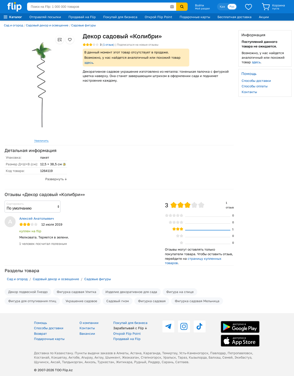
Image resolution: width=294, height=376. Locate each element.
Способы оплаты (255, 86)
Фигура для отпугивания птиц (32, 301)
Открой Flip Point (158, 17)
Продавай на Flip (82, 17)
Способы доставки (256, 81)
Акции (264, 17)
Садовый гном (117, 301)
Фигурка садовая (152, 301)
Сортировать (15, 203)
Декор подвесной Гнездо (28, 292)
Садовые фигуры (83, 25)
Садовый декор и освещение (47, 25)
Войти (199, 5)
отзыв (108, 44)
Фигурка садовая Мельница (197, 301)
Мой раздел (202, 8)
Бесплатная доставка (235, 17)
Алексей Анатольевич (36, 218)
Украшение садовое (81, 301)
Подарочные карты (195, 17)
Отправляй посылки (45, 17)
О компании (89, 323)
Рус (232, 6)
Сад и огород (13, 25)
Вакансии (87, 333)
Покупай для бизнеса (120, 17)
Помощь (40, 323)
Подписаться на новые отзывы (137, 44)
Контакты (249, 92)
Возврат (40, 333)
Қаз (222, 6)
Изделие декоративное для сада (131, 292)
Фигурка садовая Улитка (76, 292)
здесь (88, 62)
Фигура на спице (180, 292)
